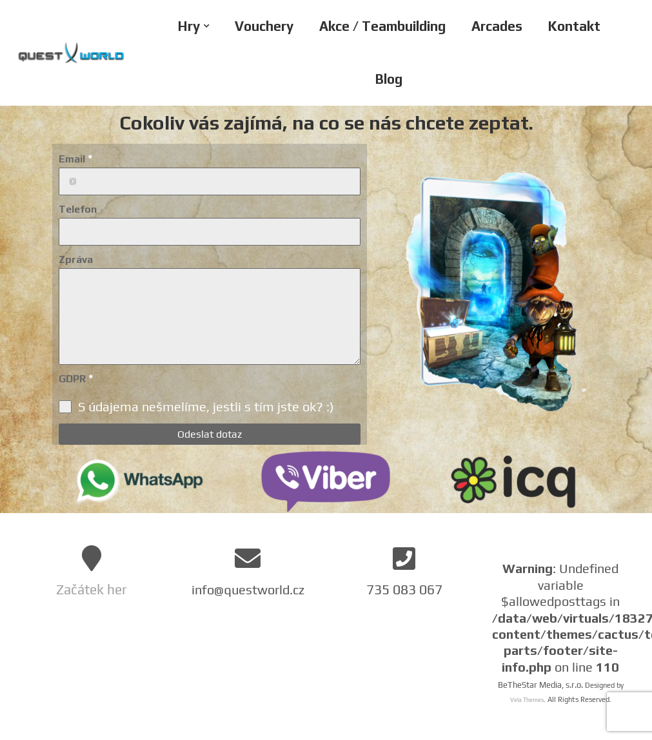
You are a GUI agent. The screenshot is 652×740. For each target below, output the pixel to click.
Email (76, 158)
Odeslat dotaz (209, 434)
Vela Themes (527, 700)
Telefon (78, 209)
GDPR (76, 378)
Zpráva (76, 259)
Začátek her (91, 589)
